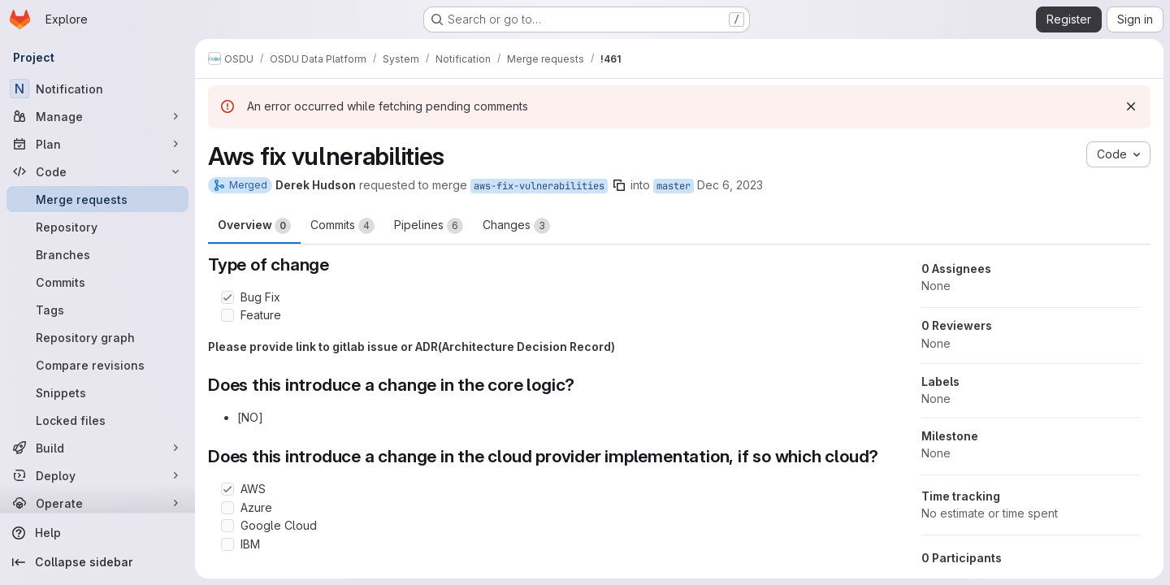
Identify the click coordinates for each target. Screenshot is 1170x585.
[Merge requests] (97, 199)
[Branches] (97, 254)
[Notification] (97, 89)
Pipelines (428, 226)
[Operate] (97, 503)
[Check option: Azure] (227, 507)
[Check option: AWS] (227, 489)
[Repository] (97, 227)
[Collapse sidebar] (97, 562)
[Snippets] (97, 392)
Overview (254, 226)
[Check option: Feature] (227, 315)
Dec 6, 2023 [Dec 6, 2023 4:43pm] (730, 185)
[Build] (97, 448)
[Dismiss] (1131, 106)
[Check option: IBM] (227, 544)
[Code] (97, 171)
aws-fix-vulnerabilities (539, 186)
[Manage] (97, 116)
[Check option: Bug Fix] (227, 297)
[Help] (97, 533)
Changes (516, 226)
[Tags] (97, 310)
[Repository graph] (97, 337)
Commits (342, 226)
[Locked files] (97, 420)
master (673, 186)
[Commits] (97, 282)
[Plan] (97, 144)
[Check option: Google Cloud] (227, 525)
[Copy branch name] (619, 185)
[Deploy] (97, 475)
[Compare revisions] (97, 365)
